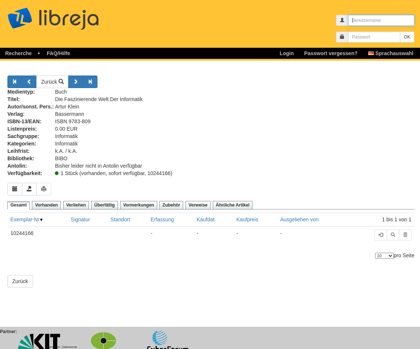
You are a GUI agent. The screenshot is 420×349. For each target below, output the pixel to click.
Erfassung (162, 219)
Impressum (53, 347)
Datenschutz (69, 347)
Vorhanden (46, 205)
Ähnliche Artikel (232, 205)
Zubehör (171, 205)
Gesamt (18, 205)
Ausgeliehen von (299, 219)
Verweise (197, 205)
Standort (120, 219)
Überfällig (104, 205)
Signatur (80, 219)
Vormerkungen (138, 205)
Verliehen (76, 205)
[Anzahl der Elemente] (384, 256)
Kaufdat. (206, 219)
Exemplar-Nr (25, 219)
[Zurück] (14, 81)
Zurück (52, 82)
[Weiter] (75, 81)
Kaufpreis (247, 219)
